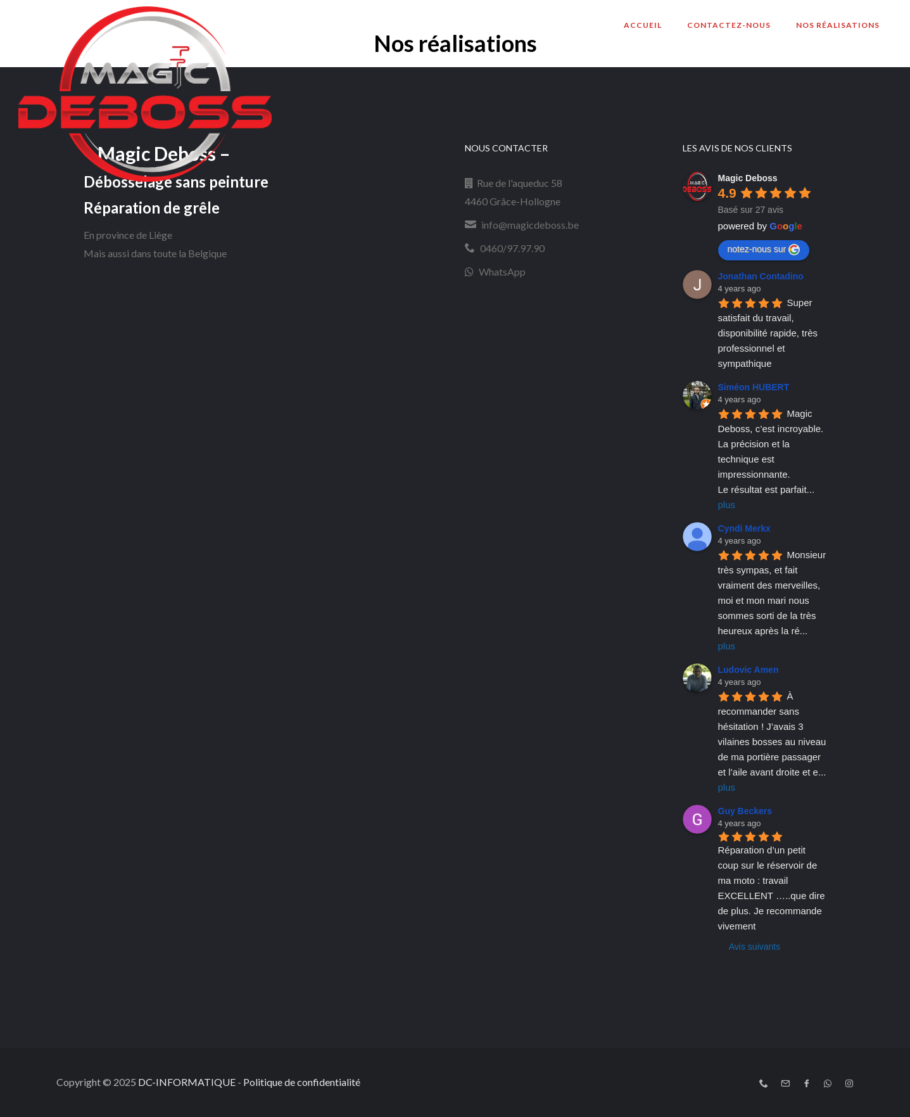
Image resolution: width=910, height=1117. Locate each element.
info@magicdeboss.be (530, 225)
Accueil (643, 25)
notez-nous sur (764, 249)
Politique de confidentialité (301, 1082)
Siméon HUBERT (754, 387)
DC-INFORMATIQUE (187, 1082)
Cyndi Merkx (744, 528)
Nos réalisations (838, 25)
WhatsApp (502, 271)
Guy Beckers (745, 811)
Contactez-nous (729, 25)
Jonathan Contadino (761, 276)
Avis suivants (754, 946)
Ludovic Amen (748, 670)
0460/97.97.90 (512, 248)
